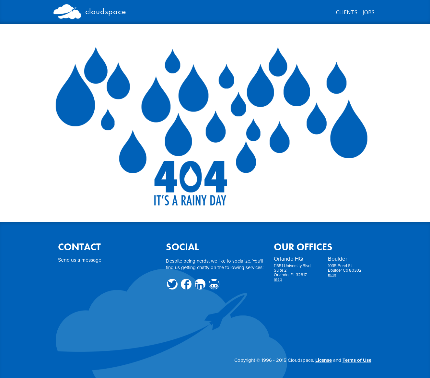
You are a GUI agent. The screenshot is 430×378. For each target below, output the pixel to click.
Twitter (172, 284)
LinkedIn (200, 284)
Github (214, 284)
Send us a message (79, 260)
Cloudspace (89, 10)
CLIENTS (346, 12)
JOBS (369, 12)
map (278, 279)
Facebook (186, 284)
